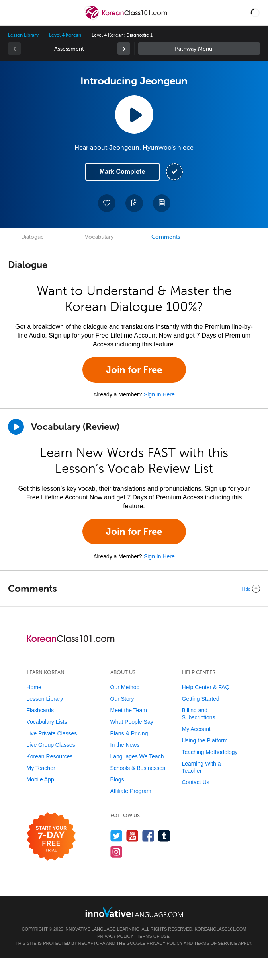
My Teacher (41, 768)
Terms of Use (153, 936)
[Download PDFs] (161, 203)
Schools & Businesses (138, 768)
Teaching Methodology (210, 752)
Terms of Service (215, 943)
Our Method (125, 687)
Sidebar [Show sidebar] (199, 48)
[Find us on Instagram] (116, 851)
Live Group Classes (51, 745)
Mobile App (40, 779)
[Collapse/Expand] (134, 589)
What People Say (131, 722)
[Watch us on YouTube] (132, 836)
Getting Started (200, 699)
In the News (125, 745)
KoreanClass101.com (220, 929)
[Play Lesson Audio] (134, 114)
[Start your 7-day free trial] (51, 836)
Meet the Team (128, 710)
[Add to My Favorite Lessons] (106, 203)
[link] (123, 48)
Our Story (122, 699)
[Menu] (12, 12)
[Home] (127, 18)
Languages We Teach (137, 756)
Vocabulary (99, 236)
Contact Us (195, 782)
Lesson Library (23, 35)
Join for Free (134, 369)
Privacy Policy (115, 936)
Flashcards (40, 710)
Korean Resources (50, 756)
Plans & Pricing (129, 733)
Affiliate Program (130, 791)
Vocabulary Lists (47, 722)
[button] (255, 12)
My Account (196, 729)
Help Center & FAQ (206, 687)
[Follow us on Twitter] (116, 836)
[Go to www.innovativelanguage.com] (134, 912)
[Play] (16, 427)
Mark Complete (122, 171)
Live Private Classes (52, 733)
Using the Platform (205, 740)
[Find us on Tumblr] (164, 836)
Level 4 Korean (65, 35)
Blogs (117, 779)
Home (34, 687)
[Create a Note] (134, 203)
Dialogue (32, 236)
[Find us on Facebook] (148, 836)
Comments (165, 236)
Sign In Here (159, 394)
